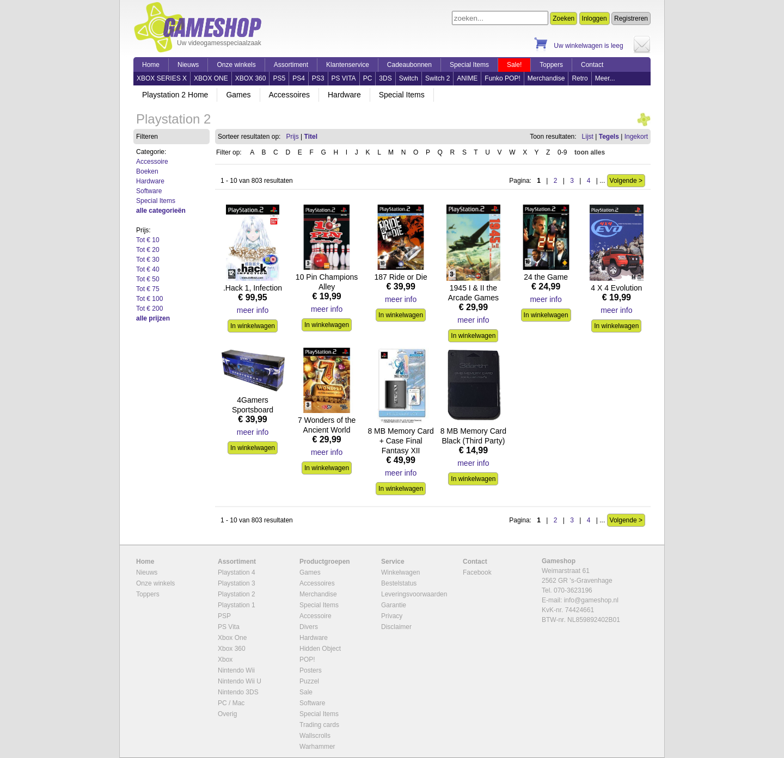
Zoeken (563, 18)
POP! (307, 659)
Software (149, 191)
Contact (592, 65)
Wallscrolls (314, 735)
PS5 (279, 78)
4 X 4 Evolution (616, 288)
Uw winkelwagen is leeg (588, 46)
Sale (306, 692)
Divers (308, 627)
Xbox (225, 659)
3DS (385, 78)
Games (238, 94)
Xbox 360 (232, 648)
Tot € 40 (148, 269)
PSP (224, 616)
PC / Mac (231, 703)
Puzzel (309, 681)
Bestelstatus (398, 583)
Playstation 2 (236, 594)
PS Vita (229, 627)
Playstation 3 (236, 583)
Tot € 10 (148, 240)
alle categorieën (161, 210)
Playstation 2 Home (175, 94)
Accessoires (289, 94)
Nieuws (188, 65)
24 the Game (546, 277)
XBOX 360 (250, 78)
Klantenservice (347, 65)
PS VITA (344, 78)
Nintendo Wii (236, 670)
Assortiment (291, 65)
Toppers (551, 65)
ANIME (467, 78)
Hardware (344, 94)
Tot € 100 (149, 299)
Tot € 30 (148, 259)
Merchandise (546, 78)
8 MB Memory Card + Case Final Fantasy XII (400, 441)
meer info (252, 310)
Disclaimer (396, 627)
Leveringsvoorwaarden (414, 594)
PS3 (318, 78)
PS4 (298, 78)
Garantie (393, 605)
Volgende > (626, 180)
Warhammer (317, 746)
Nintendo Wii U (239, 681)
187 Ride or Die (400, 277)
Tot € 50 (148, 279)
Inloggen (594, 18)
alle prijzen (153, 318)
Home (151, 65)
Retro (579, 78)
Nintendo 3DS (238, 692)
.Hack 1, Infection (252, 288)
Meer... (605, 78)
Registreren (631, 18)
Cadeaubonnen (409, 65)
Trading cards (319, 725)
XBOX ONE (211, 78)
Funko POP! (502, 78)
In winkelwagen (252, 326)
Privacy (391, 616)
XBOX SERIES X (162, 78)
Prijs (292, 136)
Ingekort (636, 136)
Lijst (587, 136)
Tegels (609, 136)
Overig (227, 714)
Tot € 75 (148, 289)
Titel (310, 136)
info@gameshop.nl (591, 600)
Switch (408, 78)
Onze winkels (236, 65)
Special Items (469, 65)
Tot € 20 (148, 250)
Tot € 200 (149, 308)
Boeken (147, 171)
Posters (310, 670)
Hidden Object (320, 648)
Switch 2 (437, 78)
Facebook (477, 572)
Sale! (514, 65)
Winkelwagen (400, 572)
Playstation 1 (236, 605)
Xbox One (232, 638)
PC (367, 78)
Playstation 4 (236, 572)
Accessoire (152, 161)
